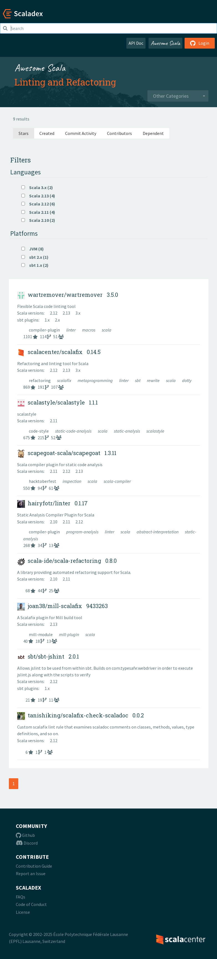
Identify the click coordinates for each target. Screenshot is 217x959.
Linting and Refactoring (65, 82)
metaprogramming (96, 380)
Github (25, 835)
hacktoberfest (43, 481)
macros (89, 330)
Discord (27, 843)
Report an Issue (30, 873)
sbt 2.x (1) (34, 257)
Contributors (119, 133)
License (23, 912)
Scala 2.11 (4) (38, 212)
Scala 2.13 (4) (38, 196)
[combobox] (177, 96)
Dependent (153, 133)
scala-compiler (117, 481)
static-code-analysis (73, 431)
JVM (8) (32, 249)
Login (199, 43)
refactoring (40, 380)
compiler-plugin (45, 330)
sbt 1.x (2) (34, 265)
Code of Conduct (31, 904)
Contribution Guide (34, 866)
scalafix (64, 380)
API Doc (136, 43)
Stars (24, 133)
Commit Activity (80, 133)
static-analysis (127, 431)
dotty (187, 380)
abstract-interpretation (158, 531)
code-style (39, 431)
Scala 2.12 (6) (38, 204)
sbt (138, 380)
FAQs (20, 897)
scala (106, 330)
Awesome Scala (165, 43)
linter (71, 330)
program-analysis (82, 531)
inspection (72, 481)
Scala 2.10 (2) (38, 220)
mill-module (41, 634)
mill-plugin (69, 634)
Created (46, 133)
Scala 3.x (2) (37, 187)
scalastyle (155, 431)
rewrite (153, 380)
